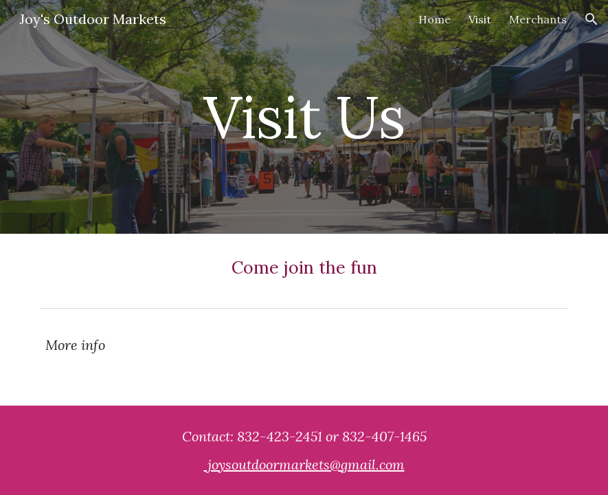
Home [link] (434, 19)
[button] (591, 19)
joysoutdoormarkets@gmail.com (304, 464)
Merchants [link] (538, 19)
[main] (303, 116)
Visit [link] (480, 19)
